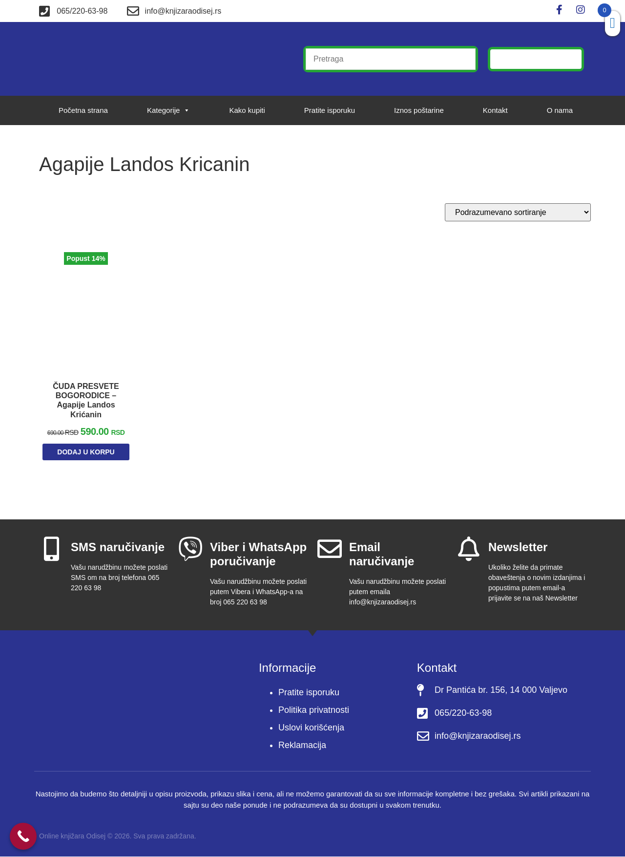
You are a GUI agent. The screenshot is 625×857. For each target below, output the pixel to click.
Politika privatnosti (313, 711)
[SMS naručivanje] (51, 549)
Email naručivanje (381, 555)
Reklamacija (302, 746)
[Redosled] (518, 212)
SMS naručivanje (118, 548)
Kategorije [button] (168, 110)
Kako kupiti (247, 110)
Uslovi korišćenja (311, 728)
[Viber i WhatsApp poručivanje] (190, 549)
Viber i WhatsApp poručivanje (258, 555)
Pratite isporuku (329, 110)
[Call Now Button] (23, 836)
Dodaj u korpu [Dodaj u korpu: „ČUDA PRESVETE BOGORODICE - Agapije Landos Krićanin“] (85, 453)
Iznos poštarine (419, 110)
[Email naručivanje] (329, 549)
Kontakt (495, 110)
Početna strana (83, 110)
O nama (560, 110)
